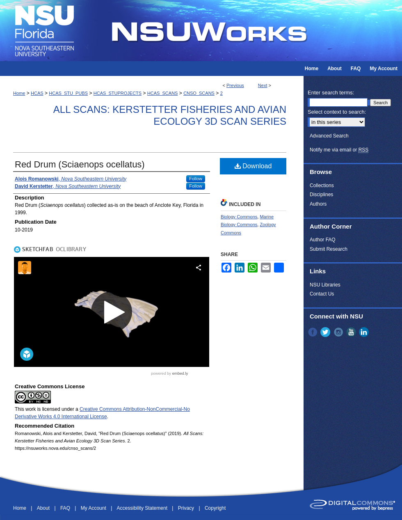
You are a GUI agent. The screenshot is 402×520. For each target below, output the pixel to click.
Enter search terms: (331, 92)
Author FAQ (323, 240)
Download (253, 166)
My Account (94, 508)
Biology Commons (239, 216)
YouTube (352, 332)
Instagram (339, 332)
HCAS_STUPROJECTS (118, 93)
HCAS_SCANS (162, 93)
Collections (322, 185)
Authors (318, 204)
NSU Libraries (325, 285)
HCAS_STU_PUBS (68, 93)
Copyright (215, 508)
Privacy (187, 508)
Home (19, 93)
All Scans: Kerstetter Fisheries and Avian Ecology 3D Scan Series (169, 115)
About (44, 508)
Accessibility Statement (143, 508)
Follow (195, 178)
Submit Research (328, 249)
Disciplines (321, 194)
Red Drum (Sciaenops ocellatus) (80, 164)
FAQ (65, 508)
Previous (235, 85)
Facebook (313, 332)
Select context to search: (337, 112)
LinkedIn (364, 332)
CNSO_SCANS (199, 93)
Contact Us (322, 294)
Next (262, 85)
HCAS (37, 93)
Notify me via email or (339, 150)
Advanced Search (329, 136)
